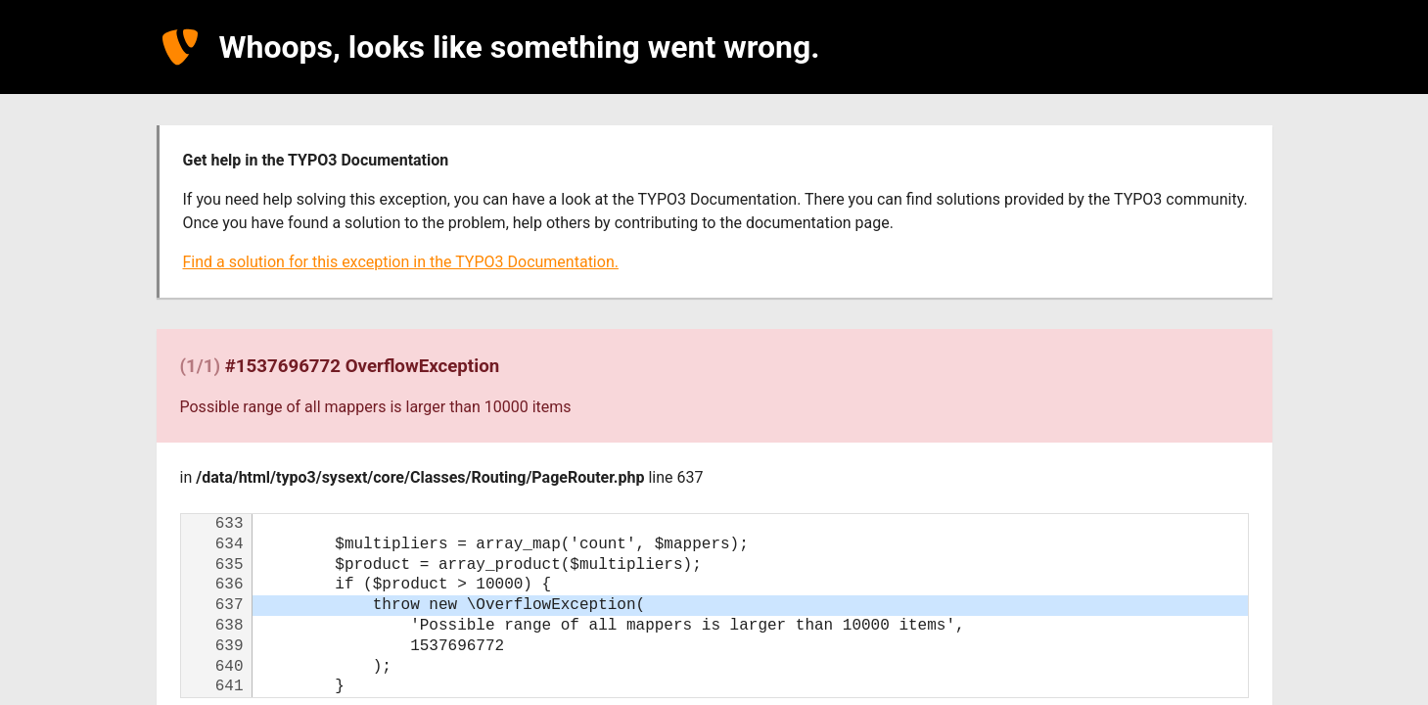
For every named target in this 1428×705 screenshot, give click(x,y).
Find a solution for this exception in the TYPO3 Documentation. (401, 262)
